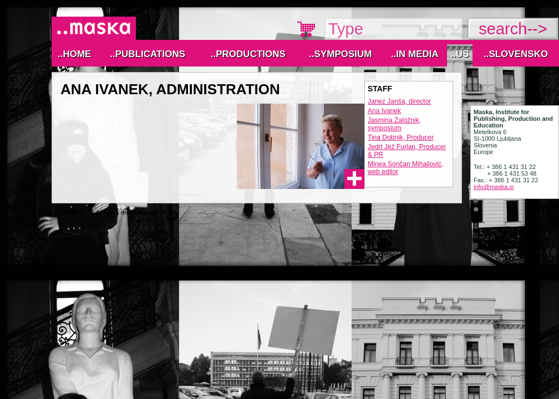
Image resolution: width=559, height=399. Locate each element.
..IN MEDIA (415, 54)
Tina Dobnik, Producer (401, 137)
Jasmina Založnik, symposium (394, 124)
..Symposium (340, 54)
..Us (459, 54)
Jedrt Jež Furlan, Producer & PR (407, 150)
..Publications (147, 54)
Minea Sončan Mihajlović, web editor (405, 168)
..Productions (248, 54)
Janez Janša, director (399, 101)
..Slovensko (516, 54)
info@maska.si (494, 186)
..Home (74, 54)
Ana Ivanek (384, 111)
